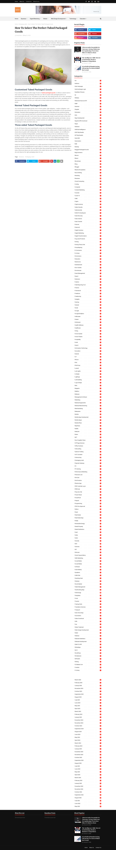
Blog (88, 164)
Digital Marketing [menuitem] (35, 18)
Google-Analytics (88, 313)
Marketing (88, 400)
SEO (88, 543)
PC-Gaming (88, 469)
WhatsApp (88, 647)
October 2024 (88, 725)
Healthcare (88, 328)
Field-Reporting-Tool (88, 284)
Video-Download (88, 618)
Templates (88, 595)
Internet (88, 354)
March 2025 (88, 711)
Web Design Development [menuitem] (58, 18)
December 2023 (88, 751)
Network (88, 431)
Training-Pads (88, 604)
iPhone (88, 359)
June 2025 (88, 702)
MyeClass (88, 425)
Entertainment (88, 264)
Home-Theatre (88, 336)
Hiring (88, 331)
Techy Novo (19, 35)
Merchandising (88, 408)
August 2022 (88, 797)
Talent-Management (88, 587)
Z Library (88, 670)
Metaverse (88, 411)
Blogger (88, 167)
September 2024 (88, 728)
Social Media (88, 561)
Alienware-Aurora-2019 (88, 100)
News (88, 434)
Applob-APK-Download (88, 121)
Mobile (88, 414)
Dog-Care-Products (88, 238)
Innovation (88, 351)
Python (88, 509)
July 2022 (88, 800)
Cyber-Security (88, 207)
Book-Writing (88, 172)
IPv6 (88, 362)
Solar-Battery (88, 569)
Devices (88, 224)
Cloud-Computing (88, 181)
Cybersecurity (88, 210)
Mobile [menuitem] (45, 18)
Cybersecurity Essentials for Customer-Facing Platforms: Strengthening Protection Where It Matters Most (91, 50)
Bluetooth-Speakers (88, 169)
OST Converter (88, 454)
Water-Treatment (88, 627)
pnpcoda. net (88, 492)
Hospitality (88, 339)
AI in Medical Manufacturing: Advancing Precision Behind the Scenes (91, 68)
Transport (88, 610)
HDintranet (88, 322)
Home (16, 1)
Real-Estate (88, 515)
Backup (88, 146)
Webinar (88, 635)
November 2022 (88, 789)
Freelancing (88, 296)
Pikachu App (88, 483)
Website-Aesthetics (88, 638)
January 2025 (88, 717)
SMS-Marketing (88, 558)
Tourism (88, 601)
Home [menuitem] (16, 18)
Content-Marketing (88, 190)
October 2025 (88, 691)
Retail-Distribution (88, 529)
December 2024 (88, 720)
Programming (88, 503)
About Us (22, 1)
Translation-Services (88, 607)
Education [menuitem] (83, 18)
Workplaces (88, 656)
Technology (88, 592)
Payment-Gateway (88, 463)
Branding (88, 175)
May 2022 (88, 806)
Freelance (88, 293)
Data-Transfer (88, 221)
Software (88, 566)
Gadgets (88, 299)
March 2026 (88, 679)
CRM (88, 198)
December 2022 (88, 786)
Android (88, 106)
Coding (88, 184)
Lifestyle (88, 374)
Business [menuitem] (23, 18)
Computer (88, 187)
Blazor (88, 158)
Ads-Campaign (88, 86)
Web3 (88, 633)
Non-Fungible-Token (88, 440)
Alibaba (88, 98)
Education (88, 259)
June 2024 (88, 734)
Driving (88, 241)
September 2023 (88, 760)
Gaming (88, 302)
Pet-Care (88, 477)
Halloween (88, 316)
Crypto (88, 201)
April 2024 (88, 740)
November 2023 (88, 754)
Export (88, 276)
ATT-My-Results (88, 135)
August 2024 (88, 731)
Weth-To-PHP (88, 644)
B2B (88, 144)
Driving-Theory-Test (88, 244)
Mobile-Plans (88, 423)
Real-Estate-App (88, 517)
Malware (88, 394)
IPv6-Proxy (88, 365)
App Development (88, 118)
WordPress (88, 653)
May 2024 (88, 737)
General (88, 305)
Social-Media (88, 564)
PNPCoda (88, 489)
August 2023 (88, 763)
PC (88, 466)
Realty (88, 520)
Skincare (88, 552)
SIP (88, 549)
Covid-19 (88, 195)
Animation (88, 112)
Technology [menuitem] (72, 18)
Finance (88, 287)
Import (88, 345)
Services (88, 546)
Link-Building (88, 379)
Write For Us (36, 1)
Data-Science (88, 218)
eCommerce (88, 256)
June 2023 (88, 769)
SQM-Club (88, 575)
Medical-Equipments (88, 402)
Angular (88, 109)
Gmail (88, 308)
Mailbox (88, 391)
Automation (88, 141)
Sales (88, 535)
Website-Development (88, 641)
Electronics (88, 261)
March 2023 (88, 777)
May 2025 (88, 705)
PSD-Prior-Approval (88, 506)
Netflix (88, 428)
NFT (88, 437)
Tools (88, 598)
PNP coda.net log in (88, 486)
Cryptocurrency (88, 204)
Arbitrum (88, 126)
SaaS (88, 532)
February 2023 (88, 780)
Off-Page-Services (88, 443)
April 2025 (88, 708)
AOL (88, 115)
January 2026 (88, 685)
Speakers (88, 572)
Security (88, 540)
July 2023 (88, 766)
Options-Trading (88, 451)
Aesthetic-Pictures (88, 92)
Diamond (88, 227)
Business (21, 156)
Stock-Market (88, 584)
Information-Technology (88, 348)
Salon (88, 538)
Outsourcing (88, 457)
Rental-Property (88, 526)
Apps (88, 123)
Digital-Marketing (88, 233)
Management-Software (88, 397)
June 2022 (88, 803)
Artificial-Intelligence (88, 129)
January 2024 (88, 749)
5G (88, 80)
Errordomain (88, 270)
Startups (88, 581)
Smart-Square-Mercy (88, 555)
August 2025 (88, 697)
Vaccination (88, 615)
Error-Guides (88, 267)
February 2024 (88, 746)
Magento (88, 388)
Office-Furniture (88, 446)
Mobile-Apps (88, 420)
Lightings (88, 377)
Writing (88, 661)
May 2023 (88, 772)
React (88, 512)
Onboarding (88, 448)
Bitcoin (88, 155)
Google (88, 310)
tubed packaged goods (48, 92)
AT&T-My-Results (88, 132)
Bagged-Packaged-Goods (88, 149)
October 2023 (88, 757)
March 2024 (88, 743)
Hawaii (88, 319)
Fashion (88, 282)
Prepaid (88, 500)
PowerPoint (88, 497)
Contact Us (28, 1)
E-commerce (88, 250)
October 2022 (88, 792)
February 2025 (88, 714)
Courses (88, 192)
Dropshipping (88, 247)
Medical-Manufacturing (88, 405)
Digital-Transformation (88, 236)
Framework (88, 290)
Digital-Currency (88, 230)
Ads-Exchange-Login (88, 89)
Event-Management (88, 273)
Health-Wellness (88, 325)
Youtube (88, 667)
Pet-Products (88, 480)
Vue (88, 624)
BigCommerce (88, 152)
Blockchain (88, 161)
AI (88, 95)
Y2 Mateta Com (88, 664)
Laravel (88, 368)
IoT (88, 356)
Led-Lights (88, 371)
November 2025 (88, 688)
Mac (88, 385)
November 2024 (88, 723)
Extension (88, 279)
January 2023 (88, 783)
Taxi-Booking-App (88, 589)
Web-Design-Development (88, 630)
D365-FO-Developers (88, 213)
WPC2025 (88, 658)
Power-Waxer (88, 494)
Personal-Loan (88, 474)
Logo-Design (88, 382)
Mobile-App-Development (88, 417)
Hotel (88, 342)
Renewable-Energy (88, 523)
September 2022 (88, 795)
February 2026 (88, 682)
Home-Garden (88, 333)
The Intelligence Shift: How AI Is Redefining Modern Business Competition (91, 59)
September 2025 (88, 694)
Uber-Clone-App (88, 612)
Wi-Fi (88, 650)
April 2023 (88, 774)
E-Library (88, 253)
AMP (88, 103)
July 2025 (88, 700)
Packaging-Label (23, 24)
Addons (88, 83)
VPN (88, 621)
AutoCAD (88, 138)
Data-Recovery (88, 215)
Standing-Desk (88, 578)
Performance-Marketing (88, 471)
